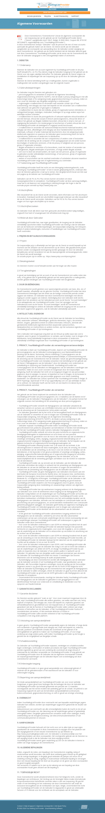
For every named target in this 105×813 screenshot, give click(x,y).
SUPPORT (75, 16)
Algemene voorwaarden (44, 806)
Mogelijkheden (34, 16)
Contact (20, 806)
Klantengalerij (61, 16)
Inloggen (52, 9)
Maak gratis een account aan (55, 12)
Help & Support (29, 806)
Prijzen (47, 16)
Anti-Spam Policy (60, 806)
